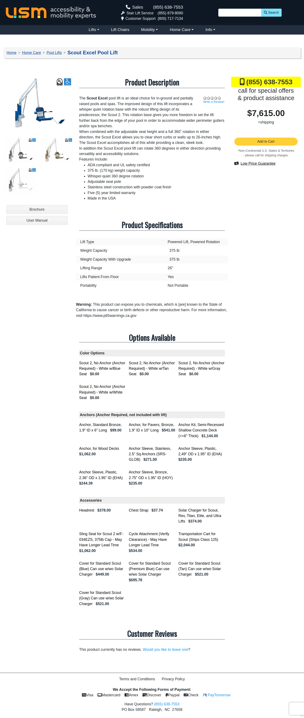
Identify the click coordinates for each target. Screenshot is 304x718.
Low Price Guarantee (258, 163)
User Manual (37, 220)
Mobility (148, 29)
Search (271, 12)
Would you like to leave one (165, 649)
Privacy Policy (173, 679)
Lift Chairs (120, 29)
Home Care (180, 29)
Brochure (36, 209)
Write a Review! (214, 101)
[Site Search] (239, 13)
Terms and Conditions (137, 679)
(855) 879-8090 (170, 13)
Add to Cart (266, 141)
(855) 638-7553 (168, 7)
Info (208, 29)
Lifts (92, 29)
